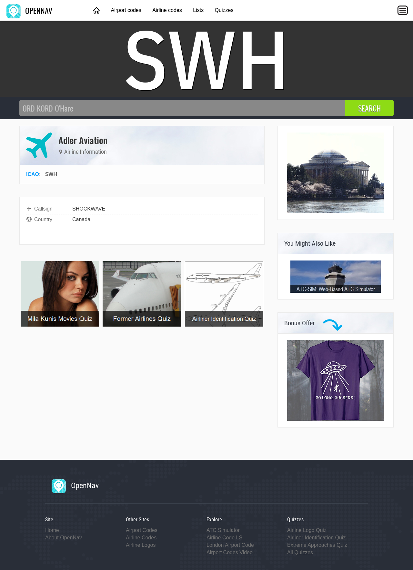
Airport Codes (141, 530)
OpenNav (75, 485)
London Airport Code (230, 545)
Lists (198, 10)
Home (52, 530)
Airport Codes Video (229, 552)
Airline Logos (141, 545)
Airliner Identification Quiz (316, 537)
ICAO (32, 174)
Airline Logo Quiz (307, 530)
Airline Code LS (224, 537)
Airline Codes (141, 537)
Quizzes (224, 10)
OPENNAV (29, 10)
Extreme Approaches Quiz (317, 545)
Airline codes (167, 10)
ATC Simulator (223, 530)
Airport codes (126, 10)
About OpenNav (63, 537)
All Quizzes (300, 552)
